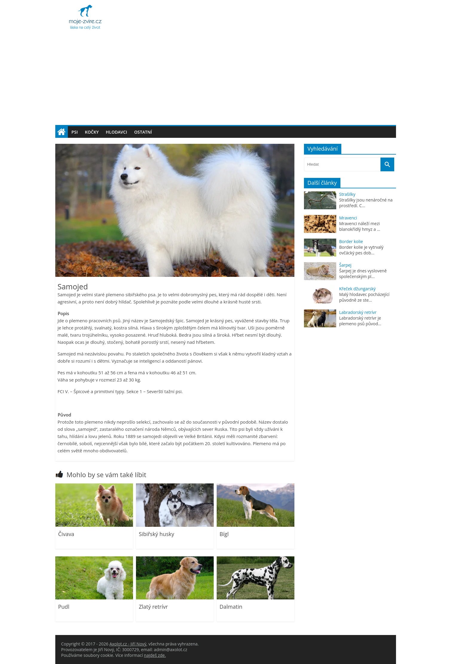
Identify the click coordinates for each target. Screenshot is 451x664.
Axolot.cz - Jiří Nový (127, 644)
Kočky (92, 132)
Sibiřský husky (156, 534)
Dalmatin (231, 606)
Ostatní (143, 132)
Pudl (63, 606)
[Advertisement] (225, 80)
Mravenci (348, 218)
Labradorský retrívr (358, 312)
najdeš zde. (155, 655)
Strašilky (347, 194)
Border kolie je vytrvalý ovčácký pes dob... (361, 250)
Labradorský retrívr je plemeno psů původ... (360, 320)
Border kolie (351, 241)
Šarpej (345, 265)
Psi (74, 132)
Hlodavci (116, 132)
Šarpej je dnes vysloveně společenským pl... (363, 273)
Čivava (66, 534)
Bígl (224, 534)
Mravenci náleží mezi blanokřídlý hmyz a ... (359, 226)
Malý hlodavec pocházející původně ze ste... (364, 297)
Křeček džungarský (357, 288)
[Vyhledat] (387, 164)
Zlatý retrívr (153, 606)
